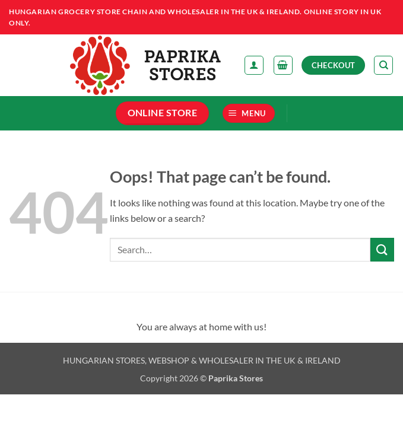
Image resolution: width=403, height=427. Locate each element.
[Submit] (382, 249)
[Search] (383, 65)
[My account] (254, 65)
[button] (283, 65)
